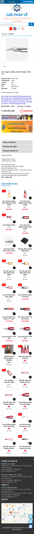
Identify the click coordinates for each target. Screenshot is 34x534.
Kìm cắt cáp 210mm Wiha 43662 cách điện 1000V (9, 203)
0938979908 (28, 2)
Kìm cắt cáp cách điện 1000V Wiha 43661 (25, 272)
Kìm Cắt (11, 34)
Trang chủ (4, 34)
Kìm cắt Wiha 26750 (9, 225)
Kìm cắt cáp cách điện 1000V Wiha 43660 (9, 272)
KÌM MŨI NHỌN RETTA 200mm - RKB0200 (9, 358)
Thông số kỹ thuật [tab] (9, 142)
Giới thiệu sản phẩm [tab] (10, 146)
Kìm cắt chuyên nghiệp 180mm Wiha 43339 (25, 203)
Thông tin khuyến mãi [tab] (10, 151)
